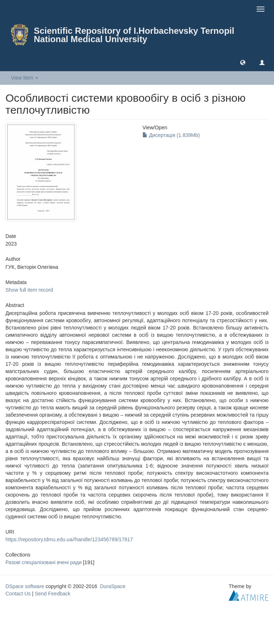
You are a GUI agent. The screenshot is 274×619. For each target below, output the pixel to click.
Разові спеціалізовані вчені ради (43, 562)
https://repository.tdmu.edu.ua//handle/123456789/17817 (69, 539)
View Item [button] (24, 78)
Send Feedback (52, 593)
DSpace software (24, 586)
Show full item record (29, 290)
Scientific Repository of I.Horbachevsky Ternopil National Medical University (134, 35)
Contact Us (18, 593)
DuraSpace (112, 586)
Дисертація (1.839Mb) (171, 135)
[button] (242, 62)
